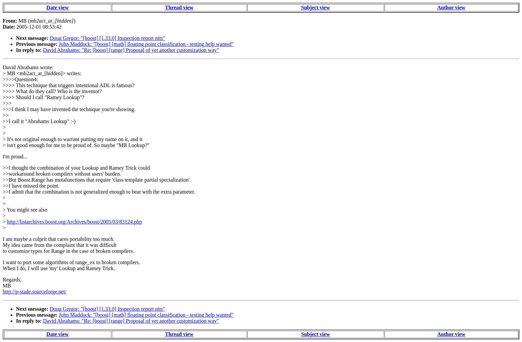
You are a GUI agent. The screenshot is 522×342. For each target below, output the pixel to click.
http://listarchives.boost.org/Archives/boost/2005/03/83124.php (74, 222)
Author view (451, 7)
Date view (57, 7)
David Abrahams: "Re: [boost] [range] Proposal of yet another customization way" (131, 50)
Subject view (315, 7)
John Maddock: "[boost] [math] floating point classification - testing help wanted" (146, 44)
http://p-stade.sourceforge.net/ (35, 291)
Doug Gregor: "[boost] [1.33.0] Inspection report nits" (107, 38)
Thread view (179, 7)
